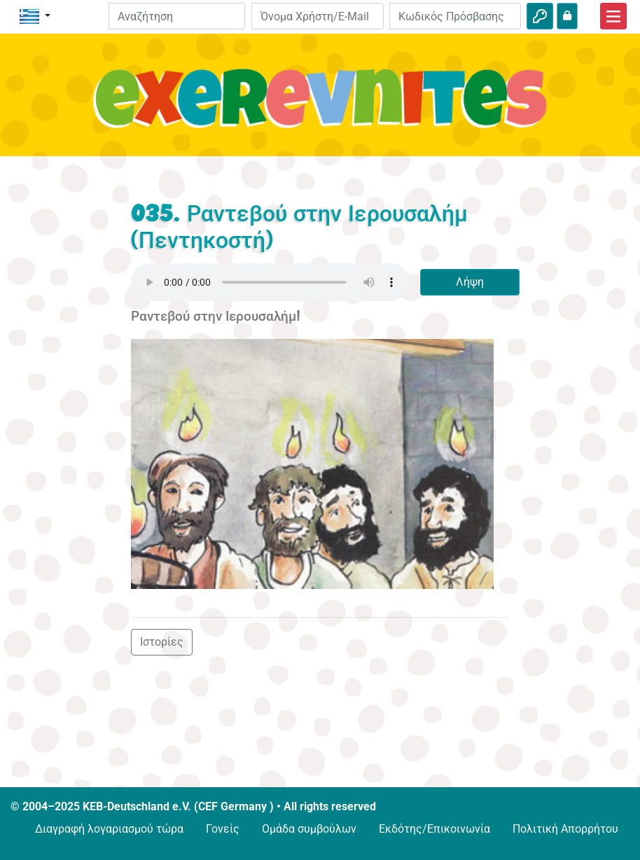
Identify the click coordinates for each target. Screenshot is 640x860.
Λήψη (470, 282)
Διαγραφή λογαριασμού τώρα (109, 828)
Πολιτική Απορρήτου (565, 828)
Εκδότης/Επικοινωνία (434, 828)
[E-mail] (317, 16)
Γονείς (222, 828)
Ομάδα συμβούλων (309, 828)
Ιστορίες (161, 642)
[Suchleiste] (177, 16)
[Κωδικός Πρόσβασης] (455, 16)
